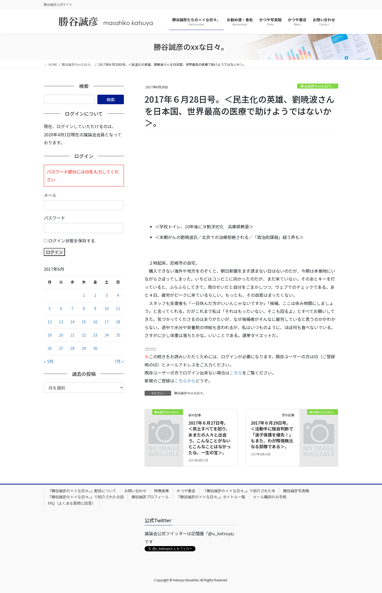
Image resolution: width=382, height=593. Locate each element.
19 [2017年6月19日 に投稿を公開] (49, 335)
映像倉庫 (161, 490)
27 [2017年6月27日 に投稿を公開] (61, 348)
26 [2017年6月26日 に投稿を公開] (49, 348)
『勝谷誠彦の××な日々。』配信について (82, 490)
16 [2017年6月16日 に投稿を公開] (95, 321)
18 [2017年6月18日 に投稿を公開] (118, 321)
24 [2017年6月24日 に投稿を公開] (107, 335)
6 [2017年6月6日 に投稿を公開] (61, 308)
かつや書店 (186, 490)
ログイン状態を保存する (71, 240)
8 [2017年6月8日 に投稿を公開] (84, 308)
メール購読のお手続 (269, 496)
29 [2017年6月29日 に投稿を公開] (84, 348)
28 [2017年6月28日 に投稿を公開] (72, 348)
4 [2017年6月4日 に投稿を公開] (118, 295)
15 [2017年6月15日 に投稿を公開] (84, 321)
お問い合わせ (135, 490)
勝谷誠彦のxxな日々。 (318, 86)
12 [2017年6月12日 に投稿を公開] (49, 321)
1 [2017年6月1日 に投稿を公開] (84, 295)
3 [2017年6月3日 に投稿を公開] (107, 295)
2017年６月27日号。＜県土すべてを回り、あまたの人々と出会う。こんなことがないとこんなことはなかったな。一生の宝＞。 (209, 438)
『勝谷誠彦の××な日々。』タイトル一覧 (210, 496)
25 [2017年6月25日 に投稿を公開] (118, 335)
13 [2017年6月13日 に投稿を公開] (61, 321)
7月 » (119, 361)
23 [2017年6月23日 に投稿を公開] (95, 335)
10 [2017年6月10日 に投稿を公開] (107, 308)
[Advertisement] (241, 177)
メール (50, 195)
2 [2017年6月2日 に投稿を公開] (95, 295)
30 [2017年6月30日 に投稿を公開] (95, 348)
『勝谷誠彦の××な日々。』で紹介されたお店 (86, 496)
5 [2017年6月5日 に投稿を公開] (50, 308)
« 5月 (49, 361)
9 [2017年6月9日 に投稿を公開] (95, 308)
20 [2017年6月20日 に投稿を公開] (61, 335)
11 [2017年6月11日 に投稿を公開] (118, 308)
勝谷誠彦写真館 (296, 490)
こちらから (185, 380)
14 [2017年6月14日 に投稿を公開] (72, 321)
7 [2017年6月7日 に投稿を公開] (72, 308)
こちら (235, 372)
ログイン (54, 252)
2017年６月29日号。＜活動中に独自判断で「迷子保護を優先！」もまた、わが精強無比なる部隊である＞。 (272, 435)
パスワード (54, 218)
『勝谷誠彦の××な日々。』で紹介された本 (239, 490)
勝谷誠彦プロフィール (150, 496)
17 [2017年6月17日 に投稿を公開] (107, 321)
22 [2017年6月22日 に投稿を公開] (84, 335)
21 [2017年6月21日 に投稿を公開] (72, 335)
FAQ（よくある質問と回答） (72, 503)
